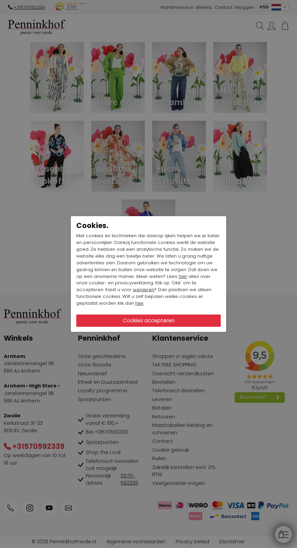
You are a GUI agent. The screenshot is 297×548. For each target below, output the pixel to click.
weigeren (143, 289)
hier (183, 276)
